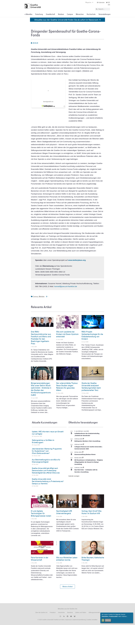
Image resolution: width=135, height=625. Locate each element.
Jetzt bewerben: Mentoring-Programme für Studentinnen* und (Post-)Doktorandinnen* (47, 450)
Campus (70, 14)
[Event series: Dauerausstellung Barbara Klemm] (82, 452)
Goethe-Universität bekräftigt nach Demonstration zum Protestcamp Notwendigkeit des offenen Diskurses (46, 470)
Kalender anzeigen (73, 476)
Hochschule (91, 14)
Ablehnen (108, 620)
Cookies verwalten (92, 619)
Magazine (89, 2)
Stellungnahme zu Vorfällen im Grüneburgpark (43, 441)
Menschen (80, 14)
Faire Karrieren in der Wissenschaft (39, 558)
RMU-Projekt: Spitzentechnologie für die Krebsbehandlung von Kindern (92, 335)
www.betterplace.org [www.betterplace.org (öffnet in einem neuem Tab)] (77, 260)
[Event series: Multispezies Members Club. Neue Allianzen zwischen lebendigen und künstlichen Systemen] (83, 439)
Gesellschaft (50, 14)
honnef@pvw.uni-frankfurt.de (65, 286)
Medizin (42, 296)
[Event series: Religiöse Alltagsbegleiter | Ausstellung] (82, 457)
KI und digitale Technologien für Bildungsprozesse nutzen (41, 513)
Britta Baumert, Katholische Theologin (93, 558)
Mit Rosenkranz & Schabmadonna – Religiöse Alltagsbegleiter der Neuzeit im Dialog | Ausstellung (88, 462)
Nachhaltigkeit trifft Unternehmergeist (64, 512)
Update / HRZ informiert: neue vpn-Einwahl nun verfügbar (47, 432)
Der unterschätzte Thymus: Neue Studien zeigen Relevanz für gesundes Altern (67, 387)
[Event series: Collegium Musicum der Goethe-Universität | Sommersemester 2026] (83, 444)
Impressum (68, 619)
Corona (35, 296)
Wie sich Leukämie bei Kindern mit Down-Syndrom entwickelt (67, 334)
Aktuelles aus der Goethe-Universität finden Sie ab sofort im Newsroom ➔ (67, 19)
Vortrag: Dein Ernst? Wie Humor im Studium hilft (91, 512)
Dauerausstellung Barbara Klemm (85, 454)
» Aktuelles (28, 14)
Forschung (39, 14)
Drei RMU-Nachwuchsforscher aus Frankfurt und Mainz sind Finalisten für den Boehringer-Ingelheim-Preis (41, 337)
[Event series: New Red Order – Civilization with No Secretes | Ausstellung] (83, 467)
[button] (67, 587)
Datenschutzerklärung (79, 619)
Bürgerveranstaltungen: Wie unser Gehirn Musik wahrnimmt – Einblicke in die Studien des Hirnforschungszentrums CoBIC (41, 389)
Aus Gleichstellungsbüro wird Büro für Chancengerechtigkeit (46, 460)
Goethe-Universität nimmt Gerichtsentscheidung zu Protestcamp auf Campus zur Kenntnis (47, 481)
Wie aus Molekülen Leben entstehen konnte (66, 558)
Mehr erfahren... (123, 616)
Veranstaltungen (105, 14)
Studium (61, 14)
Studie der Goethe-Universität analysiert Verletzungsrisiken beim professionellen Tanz (91, 387)
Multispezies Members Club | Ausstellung (87, 441)
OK (103, 620)
